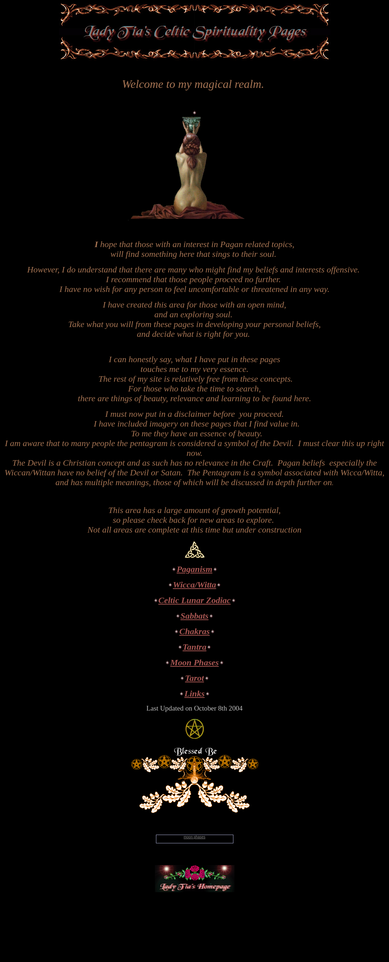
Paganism (194, 569)
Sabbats (194, 615)
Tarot (194, 678)
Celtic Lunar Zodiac (194, 600)
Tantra (195, 647)
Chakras (194, 631)
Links (194, 693)
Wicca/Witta (194, 584)
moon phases (194, 837)
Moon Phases (194, 662)
